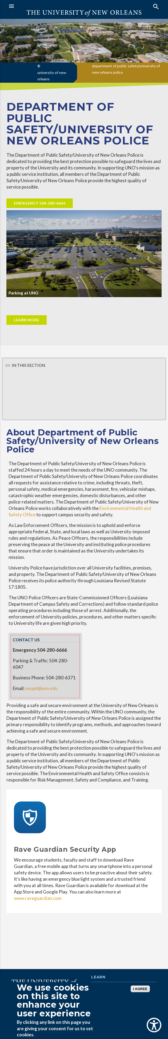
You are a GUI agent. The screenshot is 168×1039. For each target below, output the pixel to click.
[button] (45, 6)
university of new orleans (51, 75)
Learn (98, 977)
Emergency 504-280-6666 (39, 203)
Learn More (26, 320)
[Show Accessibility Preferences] (154, 1025)
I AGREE (140, 989)
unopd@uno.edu (41, 688)
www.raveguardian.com (38, 898)
